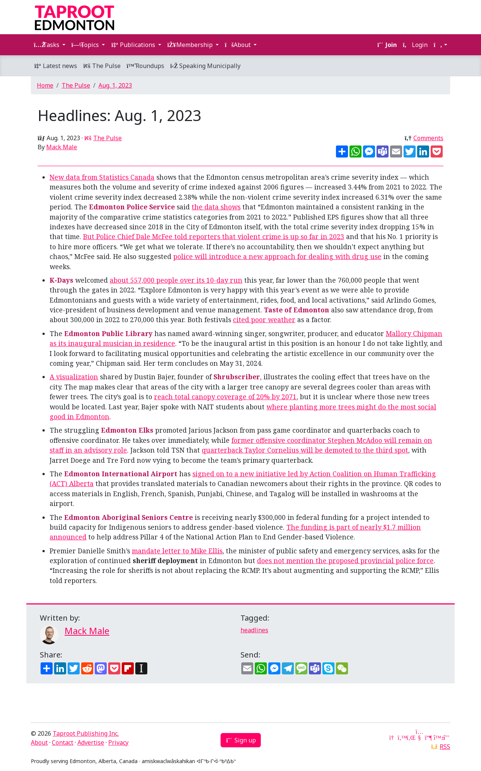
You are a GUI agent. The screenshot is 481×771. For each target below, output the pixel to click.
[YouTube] (419, 737)
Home (45, 85)
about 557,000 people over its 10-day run (176, 280)
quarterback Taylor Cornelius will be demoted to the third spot (305, 449)
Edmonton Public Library (108, 333)
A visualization (74, 376)
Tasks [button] (47, 45)
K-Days (61, 280)
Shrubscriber (236, 376)
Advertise (90, 742)
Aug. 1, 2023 (115, 85)
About (39, 742)
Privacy (118, 742)
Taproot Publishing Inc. (86, 733)
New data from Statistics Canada (102, 177)
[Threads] (446, 737)
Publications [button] (134, 45)
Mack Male (61, 147)
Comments (428, 138)
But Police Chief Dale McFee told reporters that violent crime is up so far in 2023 (213, 236)
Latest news (55, 66)
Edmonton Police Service (132, 206)
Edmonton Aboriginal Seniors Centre (128, 517)
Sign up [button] (240, 740)
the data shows (216, 206)
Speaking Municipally (205, 66)
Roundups (145, 66)
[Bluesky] (437, 737)
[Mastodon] (428, 737)
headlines (254, 630)
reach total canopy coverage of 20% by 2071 (225, 396)
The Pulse (102, 66)
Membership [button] (190, 45)
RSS (445, 746)
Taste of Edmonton (296, 309)
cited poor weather (264, 319)
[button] (440, 44)
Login (415, 45)
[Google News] (392, 737)
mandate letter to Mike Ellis (177, 550)
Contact (62, 742)
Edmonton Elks (127, 430)
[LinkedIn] (410, 737)
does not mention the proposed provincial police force (345, 560)
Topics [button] (85, 45)
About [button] (238, 45)
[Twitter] (401, 737)
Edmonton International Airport (120, 473)
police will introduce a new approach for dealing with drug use (277, 256)
